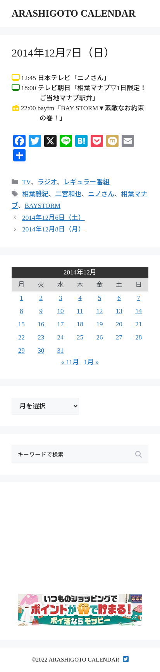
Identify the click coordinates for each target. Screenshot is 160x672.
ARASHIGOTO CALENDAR (74, 13)
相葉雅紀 (35, 194)
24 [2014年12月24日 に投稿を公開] (60, 337)
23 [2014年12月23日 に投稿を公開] (41, 337)
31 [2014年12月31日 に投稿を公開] (60, 350)
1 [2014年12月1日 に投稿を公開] (21, 298)
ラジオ (47, 182)
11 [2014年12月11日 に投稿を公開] (80, 311)
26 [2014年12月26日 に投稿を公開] (99, 337)
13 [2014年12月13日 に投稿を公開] (119, 311)
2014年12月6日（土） (53, 217)
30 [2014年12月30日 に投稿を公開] (41, 350)
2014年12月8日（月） (53, 229)
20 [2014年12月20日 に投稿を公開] (119, 324)
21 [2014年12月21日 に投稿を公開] (138, 324)
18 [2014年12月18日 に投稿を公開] (80, 324)
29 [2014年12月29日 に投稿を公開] (21, 350)
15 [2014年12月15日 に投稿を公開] (21, 324)
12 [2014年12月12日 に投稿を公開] (99, 311)
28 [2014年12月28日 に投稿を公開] (138, 337)
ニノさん (101, 194)
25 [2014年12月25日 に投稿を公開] (80, 337)
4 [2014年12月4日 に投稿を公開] (80, 298)
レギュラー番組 (87, 182)
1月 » (91, 362)
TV (26, 182)
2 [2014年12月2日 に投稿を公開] (41, 298)
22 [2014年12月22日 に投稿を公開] (21, 337)
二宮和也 (68, 194)
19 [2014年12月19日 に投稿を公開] (99, 324)
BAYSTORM (43, 205)
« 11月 (70, 362)
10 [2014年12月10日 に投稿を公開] (60, 311)
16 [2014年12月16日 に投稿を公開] (41, 324)
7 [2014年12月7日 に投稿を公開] (139, 298)
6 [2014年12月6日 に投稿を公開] (119, 298)
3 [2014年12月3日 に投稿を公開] (60, 298)
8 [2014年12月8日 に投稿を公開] (21, 311)
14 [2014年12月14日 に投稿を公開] (138, 311)
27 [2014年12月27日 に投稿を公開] (119, 337)
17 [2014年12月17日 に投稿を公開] (60, 324)
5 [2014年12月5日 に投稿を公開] (100, 298)
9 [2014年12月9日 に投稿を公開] (41, 311)
